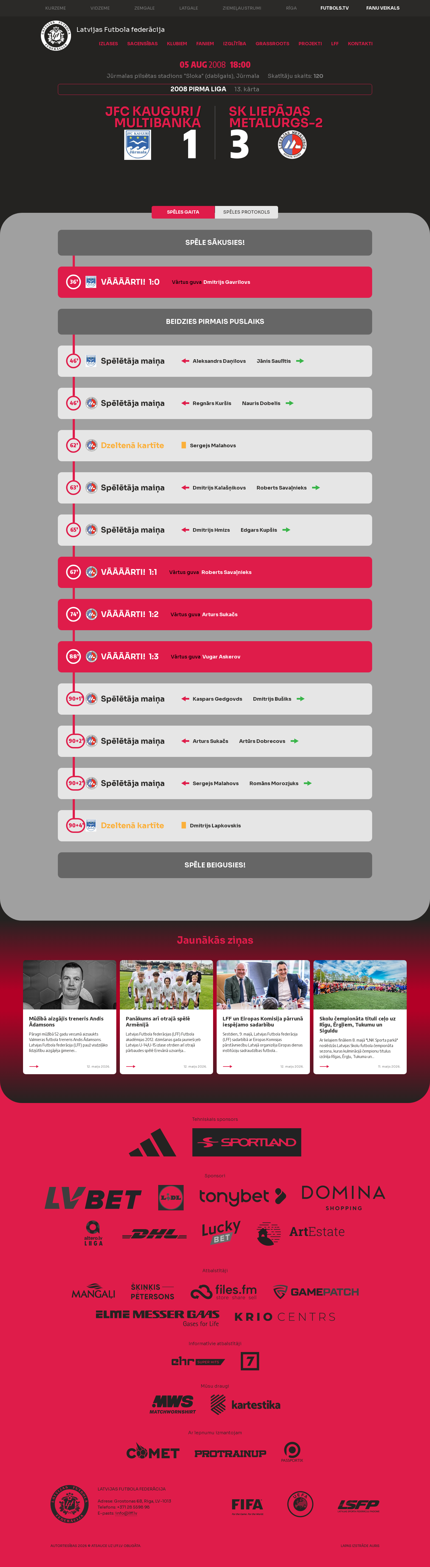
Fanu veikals (383, 8)
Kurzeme (50, 7)
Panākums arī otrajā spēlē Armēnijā (158, 1021)
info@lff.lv (126, 1513)
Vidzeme (95, 7)
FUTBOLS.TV (335, 8)
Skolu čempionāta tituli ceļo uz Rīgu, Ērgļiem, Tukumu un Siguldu (357, 1024)
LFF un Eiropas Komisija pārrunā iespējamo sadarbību (263, 1021)
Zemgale (139, 7)
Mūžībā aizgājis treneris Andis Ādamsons (66, 1021)
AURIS (374, 1546)
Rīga (286, 7)
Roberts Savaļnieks (282, 488)
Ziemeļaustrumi (236, 7)
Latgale (183, 7)
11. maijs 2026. (360, 1066)
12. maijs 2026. (69, 1066)
